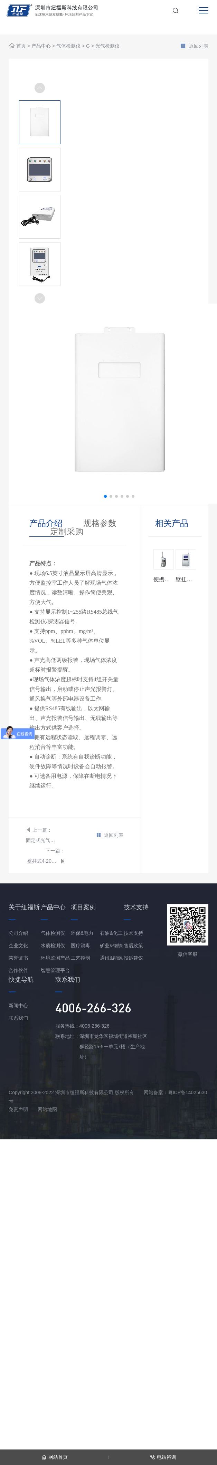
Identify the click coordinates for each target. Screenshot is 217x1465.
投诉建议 (133, 958)
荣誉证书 (18, 958)
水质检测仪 (53, 945)
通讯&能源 (111, 958)
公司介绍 (18, 933)
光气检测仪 (107, 46)
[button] (40, 298)
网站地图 (47, 1109)
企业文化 (18, 945)
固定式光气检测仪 (41, 840)
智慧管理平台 (55, 970)
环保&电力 (82, 933)
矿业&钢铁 (111, 945)
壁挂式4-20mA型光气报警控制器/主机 (42, 861)
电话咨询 (163, 1457)
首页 (21, 46)
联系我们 (18, 1018)
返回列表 (194, 46)
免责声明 (18, 1109)
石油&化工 (111, 933)
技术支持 (133, 933)
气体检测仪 (68, 46)
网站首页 (54, 1457)
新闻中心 (18, 1005)
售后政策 (133, 945)
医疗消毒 (80, 945)
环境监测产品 (55, 958)
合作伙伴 (18, 970)
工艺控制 (80, 958)
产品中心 (41, 46)
